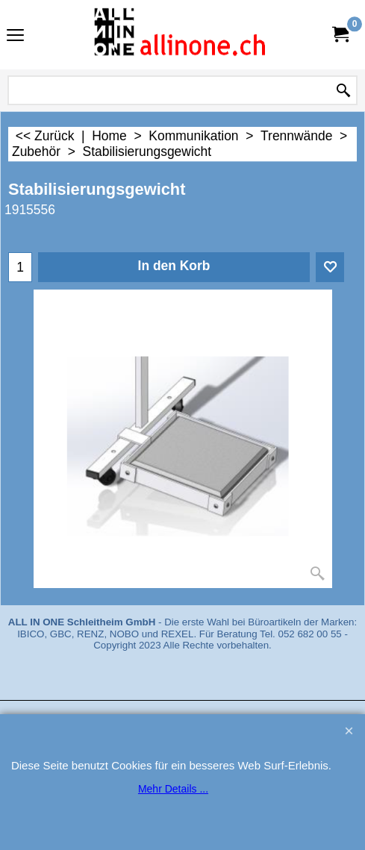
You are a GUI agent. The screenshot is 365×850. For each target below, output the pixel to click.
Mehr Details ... (173, 789)
